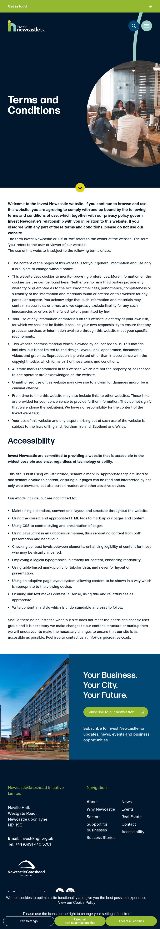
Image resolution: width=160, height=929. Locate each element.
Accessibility (132, 832)
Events (127, 809)
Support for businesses (97, 827)
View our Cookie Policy (76, 911)
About (92, 802)
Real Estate (131, 817)
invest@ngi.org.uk (36, 838)
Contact (128, 824)
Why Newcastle (101, 809)
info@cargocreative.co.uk (109, 637)
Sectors (93, 817)
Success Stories (101, 837)
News (126, 802)
